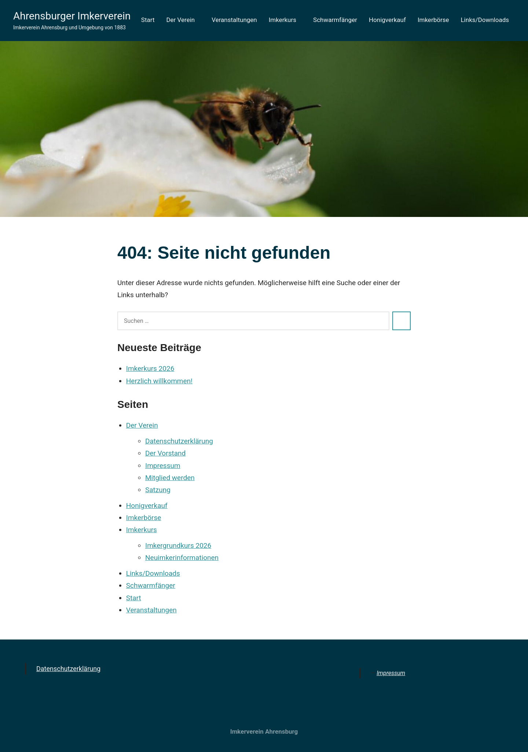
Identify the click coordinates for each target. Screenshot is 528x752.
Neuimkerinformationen (182, 557)
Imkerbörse (433, 19)
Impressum (162, 465)
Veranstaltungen (234, 19)
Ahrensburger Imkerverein (72, 16)
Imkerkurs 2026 (150, 368)
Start (148, 19)
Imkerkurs (285, 19)
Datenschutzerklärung (179, 441)
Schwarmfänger (335, 19)
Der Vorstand (165, 453)
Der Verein (183, 19)
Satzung (157, 490)
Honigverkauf (387, 19)
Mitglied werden (170, 477)
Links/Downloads (485, 19)
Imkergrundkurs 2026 (178, 545)
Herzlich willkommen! (159, 381)
